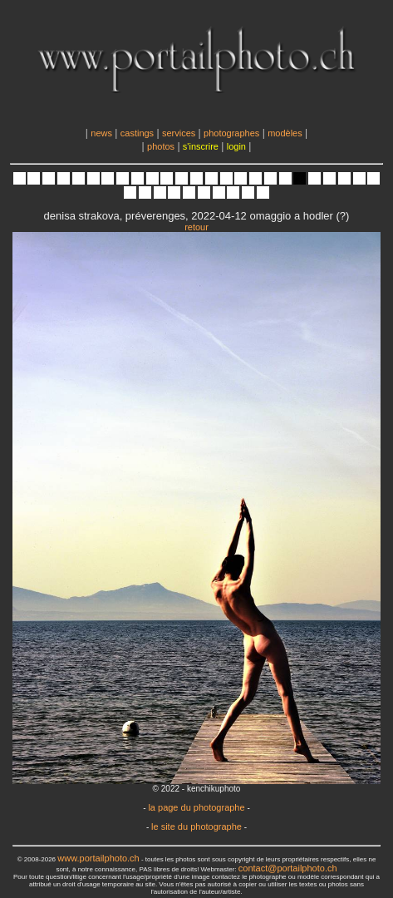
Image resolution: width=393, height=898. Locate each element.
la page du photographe (196, 807)
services (178, 133)
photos (160, 146)
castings (137, 133)
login (236, 146)
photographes (231, 133)
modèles (285, 133)
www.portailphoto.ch (98, 858)
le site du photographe (196, 826)
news (101, 133)
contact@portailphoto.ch (287, 868)
